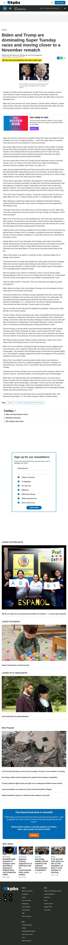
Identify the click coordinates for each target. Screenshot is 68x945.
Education (38, 857)
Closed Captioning (49, 894)
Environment (6, 857)
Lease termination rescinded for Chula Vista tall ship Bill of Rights (27, 789)
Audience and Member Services (53, 891)
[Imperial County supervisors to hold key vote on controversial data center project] (26, 850)
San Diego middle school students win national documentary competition (29, 777)
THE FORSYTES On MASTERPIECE (15, 716)
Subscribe (34, 508)
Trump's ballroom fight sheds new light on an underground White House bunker (32, 783)
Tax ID (23, 937)
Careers (24, 897)
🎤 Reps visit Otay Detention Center (16, 414)
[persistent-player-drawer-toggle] (65, 8)
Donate (34, 835)
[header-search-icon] (52, 2)
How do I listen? (48, 903)
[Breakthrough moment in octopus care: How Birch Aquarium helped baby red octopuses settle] (10, 850)
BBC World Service (20, 9)
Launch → (34, 128)
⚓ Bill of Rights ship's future (14, 421)
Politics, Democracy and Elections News (30, 402)
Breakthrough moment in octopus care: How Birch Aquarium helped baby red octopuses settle (9, 867)
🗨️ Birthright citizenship (12, 418)
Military (53, 857)
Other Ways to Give (27, 934)
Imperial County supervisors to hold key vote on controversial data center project (25, 867)
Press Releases (26, 907)
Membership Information (28, 931)
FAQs (45, 900)
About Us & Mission (27, 891)
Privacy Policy (25, 910)
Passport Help (48, 907)
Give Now (60, 3)
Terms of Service (26, 916)
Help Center (47, 910)
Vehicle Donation (26, 940)
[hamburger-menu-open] (4, 2)
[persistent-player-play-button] (5, 9)
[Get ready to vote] (16, 123)
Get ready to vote (39, 117)
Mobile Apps (25, 903)
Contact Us (47, 897)
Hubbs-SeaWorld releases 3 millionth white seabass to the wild (25, 795)
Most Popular (8, 728)
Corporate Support (27, 925)
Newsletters (25, 894)
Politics (4, 30)
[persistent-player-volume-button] (10, 9)
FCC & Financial (26, 900)
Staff (23, 913)
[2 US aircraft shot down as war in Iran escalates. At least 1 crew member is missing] (58, 850)
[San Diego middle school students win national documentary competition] (42, 850)
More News (8, 844)
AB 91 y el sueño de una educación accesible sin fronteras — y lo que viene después (34, 614)
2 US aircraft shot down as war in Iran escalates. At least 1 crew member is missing (33, 771)
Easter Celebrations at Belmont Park (15, 665)
